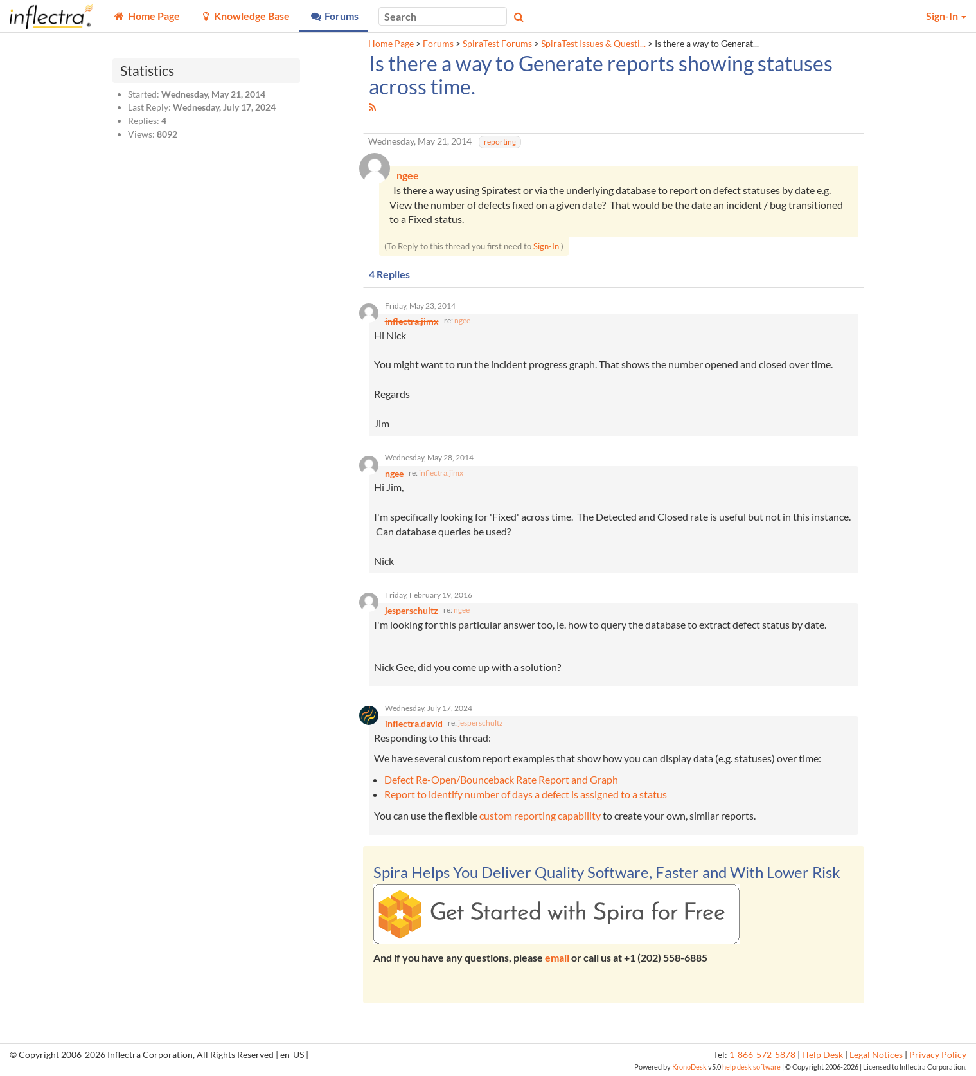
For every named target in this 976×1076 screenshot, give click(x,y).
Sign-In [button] (946, 16)
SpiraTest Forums (497, 44)
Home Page (391, 44)
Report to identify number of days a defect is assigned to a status (525, 794)
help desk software (751, 1067)
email (557, 957)
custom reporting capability (540, 815)
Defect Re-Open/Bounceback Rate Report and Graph (501, 779)
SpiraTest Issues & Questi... (593, 44)
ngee (462, 320)
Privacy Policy (937, 1055)
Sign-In (546, 246)
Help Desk (822, 1055)
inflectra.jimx (441, 473)
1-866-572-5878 (762, 1055)
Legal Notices (876, 1055)
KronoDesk (689, 1067)
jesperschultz (480, 723)
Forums (438, 44)
